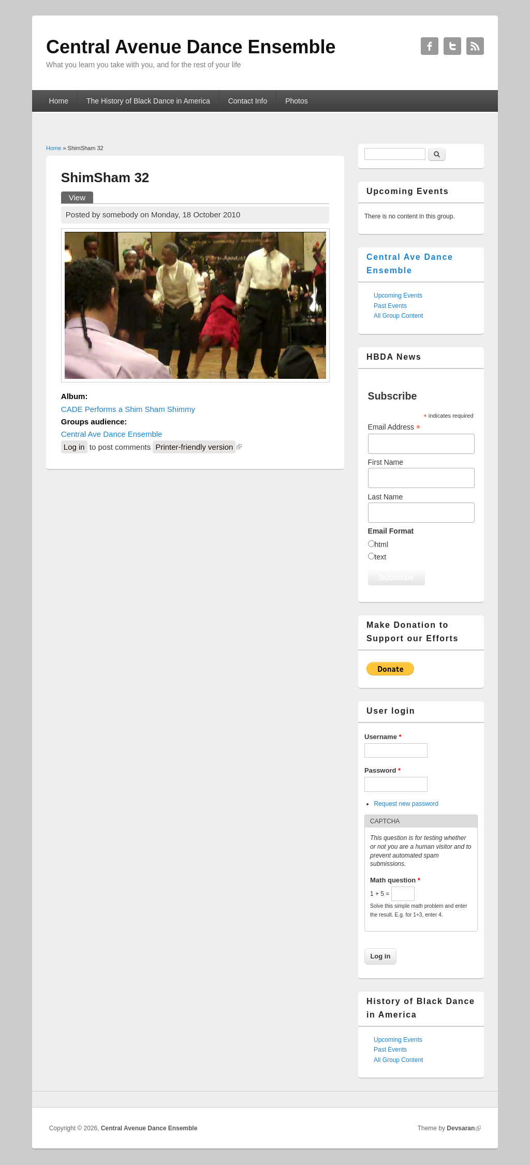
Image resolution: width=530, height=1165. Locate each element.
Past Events (390, 305)
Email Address (394, 427)
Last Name (385, 497)
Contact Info (248, 101)
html (381, 544)
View (81, 196)
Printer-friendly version (194, 447)
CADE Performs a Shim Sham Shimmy (128, 409)
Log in (74, 447)
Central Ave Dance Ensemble (112, 434)
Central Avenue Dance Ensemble (149, 1128)
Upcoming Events (398, 295)
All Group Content (398, 315)
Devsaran (461, 1128)
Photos (296, 101)
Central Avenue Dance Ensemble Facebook (429, 46)
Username (383, 737)
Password (382, 770)
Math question (395, 880)
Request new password (406, 803)
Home (58, 101)
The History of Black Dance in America (148, 101)
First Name (385, 462)
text (381, 557)
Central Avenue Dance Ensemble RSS (475, 46)
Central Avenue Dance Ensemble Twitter (452, 46)
